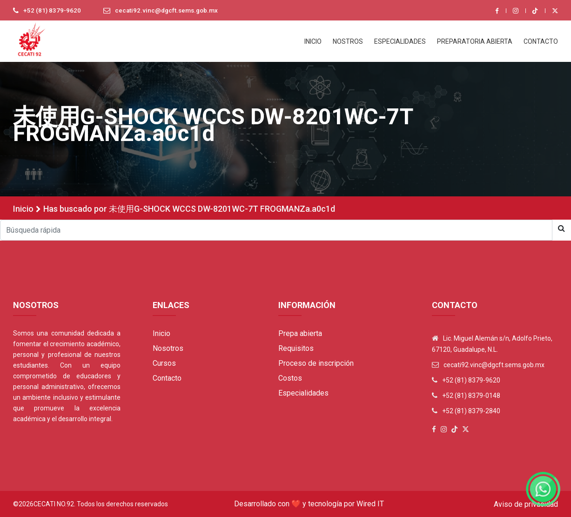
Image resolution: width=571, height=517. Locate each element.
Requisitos (296, 348)
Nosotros (168, 348)
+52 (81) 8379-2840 (471, 411)
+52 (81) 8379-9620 (52, 10)
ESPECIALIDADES (400, 41)
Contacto (167, 378)
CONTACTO (541, 41)
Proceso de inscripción (316, 363)
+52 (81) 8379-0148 (471, 395)
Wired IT (370, 503)
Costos (290, 378)
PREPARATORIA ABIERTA (474, 41)
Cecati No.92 (54, 504)
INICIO (313, 41)
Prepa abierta (300, 333)
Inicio (23, 209)
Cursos (164, 363)
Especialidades (303, 393)
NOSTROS (348, 41)
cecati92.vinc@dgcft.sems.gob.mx (169, 10)
